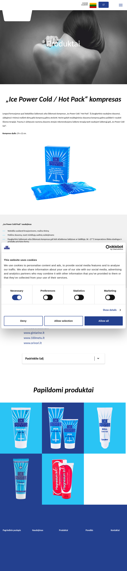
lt (104, 4)
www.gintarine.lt (34, 333)
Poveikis (89, 530)
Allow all (103, 320)
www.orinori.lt (33, 343)
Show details (109, 310)
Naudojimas (37, 530)
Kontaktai (115, 530)
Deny (23, 320)
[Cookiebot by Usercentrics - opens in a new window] (108, 247)
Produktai (63, 530)
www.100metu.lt (34, 338)
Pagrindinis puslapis (12, 530)
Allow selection (63, 320)
